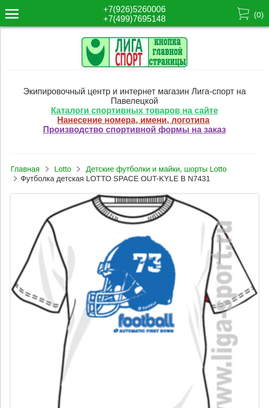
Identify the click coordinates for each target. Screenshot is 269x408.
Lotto (62, 169)
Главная (25, 169)
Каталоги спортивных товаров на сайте (134, 110)
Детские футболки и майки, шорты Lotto (156, 169)
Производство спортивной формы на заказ (134, 129)
